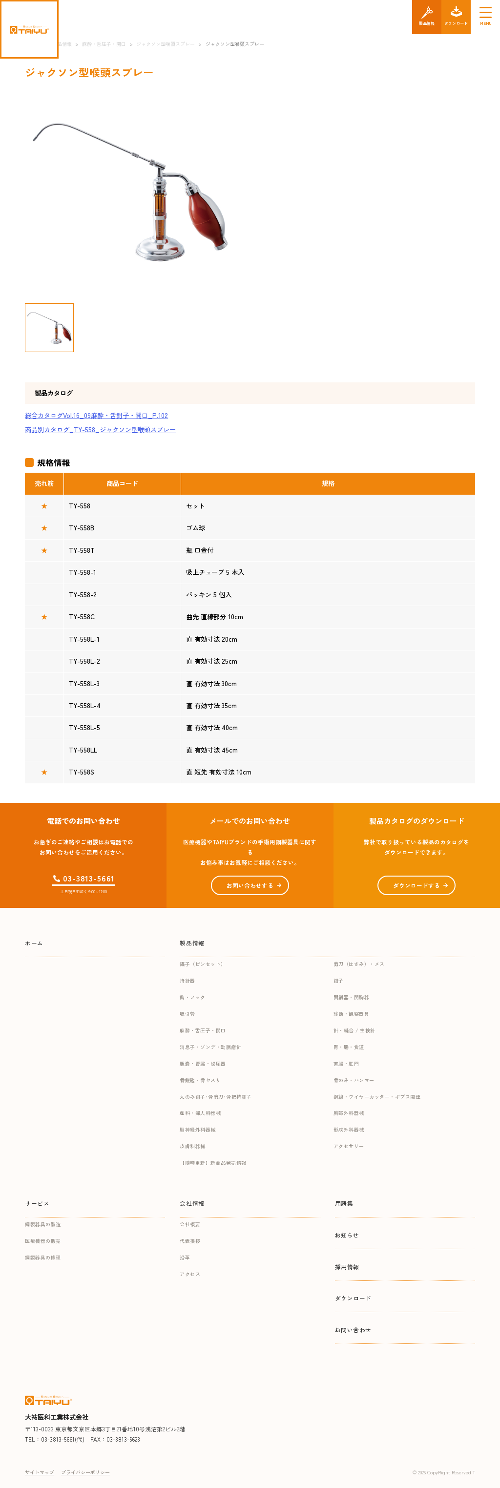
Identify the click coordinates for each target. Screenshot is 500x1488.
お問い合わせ (353, 1329)
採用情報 (347, 1266)
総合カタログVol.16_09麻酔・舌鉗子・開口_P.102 (96, 415)
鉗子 (338, 980)
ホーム (34, 943)
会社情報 (192, 1203)
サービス (37, 1203)
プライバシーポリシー (85, 1472)
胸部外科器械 (348, 1112)
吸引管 (187, 1013)
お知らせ (347, 1235)
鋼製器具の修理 (43, 1257)
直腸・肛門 (346, 1063)
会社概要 (190, 1224)
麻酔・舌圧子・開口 (203, 1030)
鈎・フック (193, 997)
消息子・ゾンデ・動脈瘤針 (210, 1046)
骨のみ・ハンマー (354, 1080)
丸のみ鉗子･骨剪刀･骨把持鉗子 (216, 1096)
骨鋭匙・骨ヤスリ (200, 1080)
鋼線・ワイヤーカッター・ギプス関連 (377, 1096)
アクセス (190, 1274)
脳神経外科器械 (198, 1129)
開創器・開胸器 (351, 997)
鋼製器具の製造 (43, 1224)
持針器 (187, 980)
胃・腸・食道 (348, 1046)
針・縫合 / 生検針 (354, 1030)
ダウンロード (353, 1298)
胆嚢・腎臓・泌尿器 (203, 1063)
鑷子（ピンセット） (203, 963)
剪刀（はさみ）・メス (359, 963)
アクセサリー (348, 1146)
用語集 (344, 1203)
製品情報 (192, 943)
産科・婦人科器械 (200, 1112)
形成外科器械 (348, 1129)
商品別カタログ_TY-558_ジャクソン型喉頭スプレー (100, 429)
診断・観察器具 (351, 1013)
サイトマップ (39, 1472)
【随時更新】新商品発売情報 (213, 1162)
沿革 (185, 1257)
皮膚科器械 (193, 1146)
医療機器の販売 (43, 1240)
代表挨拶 (190, 1240)
